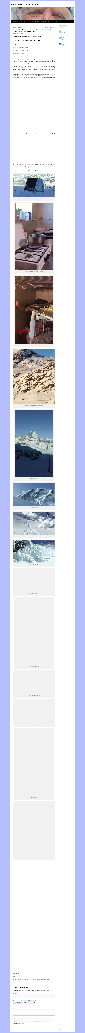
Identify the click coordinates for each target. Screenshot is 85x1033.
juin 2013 (61, 31)
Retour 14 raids (16, 976)
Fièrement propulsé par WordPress (66, 1029)
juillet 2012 (62, 37)
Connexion (62, 45)
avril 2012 (61, 40)
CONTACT (47, 21)
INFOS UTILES (54, 21)
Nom (14, 1008)
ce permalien (49, 979)
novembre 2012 (62, 32)
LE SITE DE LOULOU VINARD (25, 4)
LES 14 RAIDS (23, 21)
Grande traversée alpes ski (28, 979)
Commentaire (15, 993)
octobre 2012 (62, 33)
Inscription (62, 44)
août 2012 (61, 36)
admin (23, 33)
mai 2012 (61, 39)
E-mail (14, 1012)
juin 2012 (61, 38)
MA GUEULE (30, 21)
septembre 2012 (62, 34)
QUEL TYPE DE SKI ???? (39, 21)
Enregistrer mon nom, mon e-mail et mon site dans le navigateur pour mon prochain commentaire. (31, 1021)
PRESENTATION (16, 21)
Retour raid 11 (16, 973)
